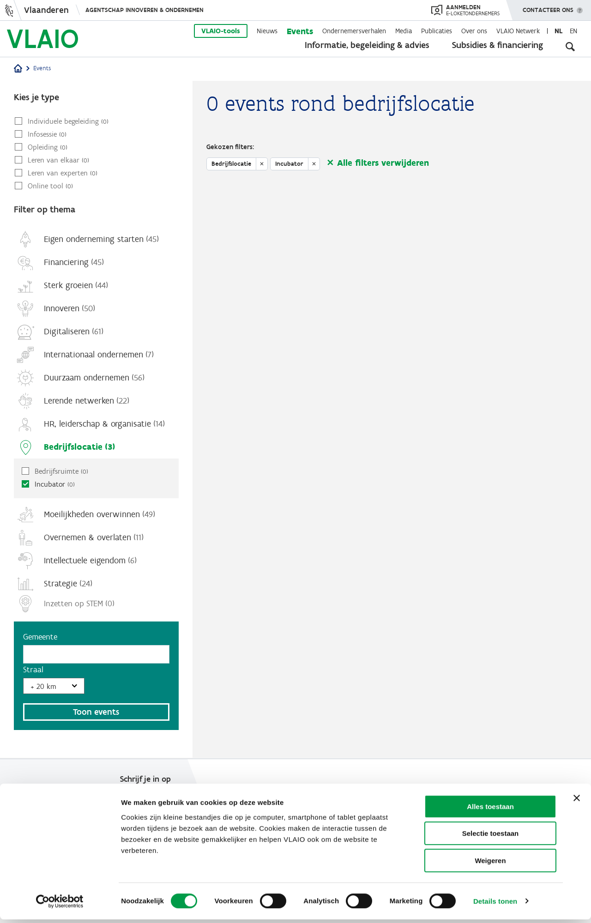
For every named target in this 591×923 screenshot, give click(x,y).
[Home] (18, 69)
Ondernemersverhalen (354, 31)
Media (403, 31)
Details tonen (495, 905)
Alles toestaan (490, 810)
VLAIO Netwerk (518, 31)
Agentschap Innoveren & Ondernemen (144, 10)
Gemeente (40, 637)
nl (558, 31)
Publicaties (436, 31)
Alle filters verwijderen (383, 162)
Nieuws (267, 31)
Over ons (474, 31)
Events (300, 31)
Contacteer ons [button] (548, 7)
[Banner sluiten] (576, 801)
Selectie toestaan (490, 837)
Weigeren (490, 864)
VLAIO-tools (220, 31)
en (573, 31)
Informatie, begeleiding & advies (367, 44)
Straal (33, 670)
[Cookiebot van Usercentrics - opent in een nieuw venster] (59, 905)
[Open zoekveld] (570, 46)
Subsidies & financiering (497, 44)
